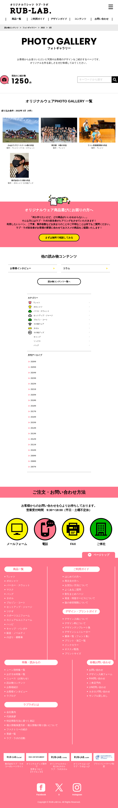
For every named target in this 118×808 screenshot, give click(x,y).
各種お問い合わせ (100, 662)
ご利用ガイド (81, 569)
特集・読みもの (31, 662)
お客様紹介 (12, 687)
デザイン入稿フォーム (100, 674)
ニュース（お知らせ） (18, 678)
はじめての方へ (73, 576)
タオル (36, 328)
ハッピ (10, 624)
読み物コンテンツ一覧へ (59, 281)
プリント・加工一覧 (75, 640)
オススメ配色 (72, 649)
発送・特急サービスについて (80, 598)
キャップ (37, 337)
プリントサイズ (73, 653)
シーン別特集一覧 (16, 670)
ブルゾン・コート (41, 320)
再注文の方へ (72, 581)
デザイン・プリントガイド (81, 611)
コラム (66, 268)
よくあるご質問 (73, 589)
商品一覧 (16, 19)
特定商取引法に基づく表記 (20, 721)
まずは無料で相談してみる (59, 237)
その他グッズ (39, 332)
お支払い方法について (76, 585)
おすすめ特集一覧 (16, 674)
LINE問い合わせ (97, 687)
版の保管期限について (76, 602)
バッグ (36, 345)
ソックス (37, 341)
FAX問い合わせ (97, 678)
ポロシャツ (38, 307)
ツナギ (10, 611)
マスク (10, 589)
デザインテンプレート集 (77, 627)
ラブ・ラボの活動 (16, 738)
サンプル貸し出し (98, 696)
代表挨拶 (11, 716)
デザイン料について (75, 623)
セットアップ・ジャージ (43, 315)
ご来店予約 (95, 683)
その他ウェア (39, 324)
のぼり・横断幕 (15, 637)
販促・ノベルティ (16, 633)
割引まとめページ (74, 594)
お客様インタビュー (20, 268)
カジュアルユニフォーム (19, 620)
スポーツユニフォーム (18, 615)
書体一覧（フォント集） (77, 636)
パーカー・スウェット (18, 585)
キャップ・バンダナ (17, 628)
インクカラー (72, 645)
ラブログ (11, 696)
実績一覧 (11, 734)
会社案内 (11, 712)
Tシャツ (37, 303)
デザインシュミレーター (77, 632)
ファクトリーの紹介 (17, 729)
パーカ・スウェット (41, 311)
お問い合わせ (96, 670)
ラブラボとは (31, 704)
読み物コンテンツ (16, 683)
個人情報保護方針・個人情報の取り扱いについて (32, 725)
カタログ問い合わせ (99, 691)
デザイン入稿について (76, 619)
